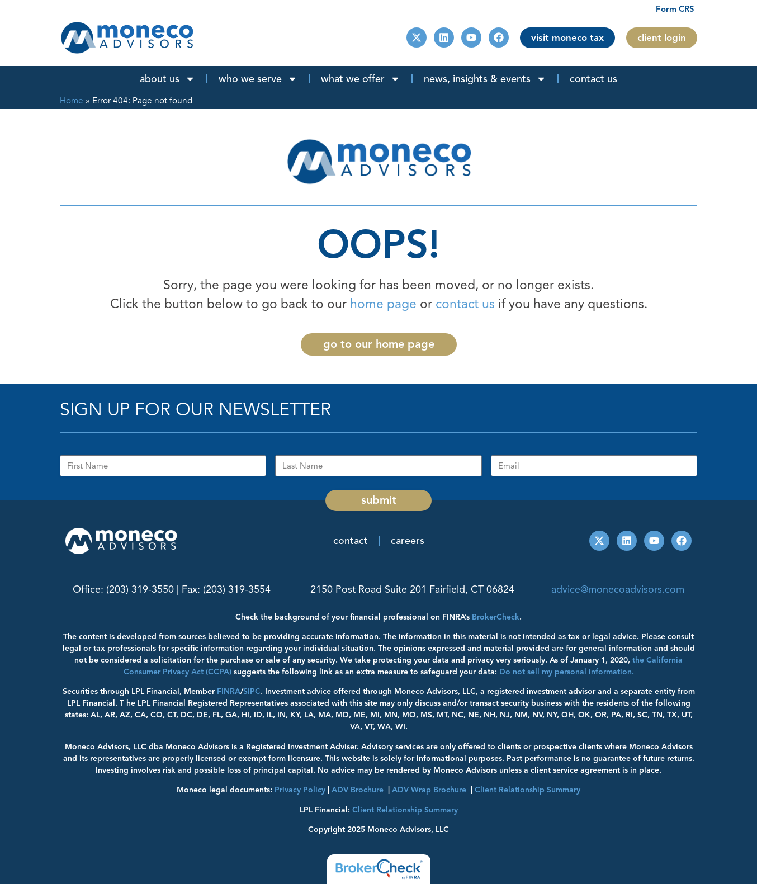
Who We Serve (258, 78)
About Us (167, 78)
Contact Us (593, 79)
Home (71, 100)
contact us (465, 304)
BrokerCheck (495, 617)
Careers (407, 541)
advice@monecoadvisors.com (617, 589)
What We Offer (360, 78)
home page (383, 304)
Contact (350, 541)
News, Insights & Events (485, 78)
